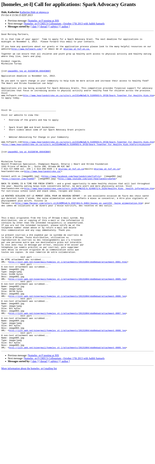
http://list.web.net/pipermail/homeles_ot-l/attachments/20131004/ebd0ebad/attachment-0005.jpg (67, 328)
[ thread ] (43, 26)
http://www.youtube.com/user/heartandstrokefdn (87, 207)
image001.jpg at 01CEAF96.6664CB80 (28, 78)
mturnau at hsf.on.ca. (76, 52)
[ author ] (65, 26)
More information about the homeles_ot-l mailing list (29, 431)
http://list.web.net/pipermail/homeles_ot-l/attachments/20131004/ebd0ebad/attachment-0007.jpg (67, 369)
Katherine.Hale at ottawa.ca (34, 12)
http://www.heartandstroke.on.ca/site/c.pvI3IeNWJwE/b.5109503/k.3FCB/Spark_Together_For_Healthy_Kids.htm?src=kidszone (76, 166)
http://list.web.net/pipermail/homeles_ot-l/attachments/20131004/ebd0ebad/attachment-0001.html (68, 307)
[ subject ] (54, 26)
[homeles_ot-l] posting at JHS (43, 20)
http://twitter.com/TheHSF (18, 207)
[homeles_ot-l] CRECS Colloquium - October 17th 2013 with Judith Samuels (64, 23)
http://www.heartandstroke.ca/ (42, 199)
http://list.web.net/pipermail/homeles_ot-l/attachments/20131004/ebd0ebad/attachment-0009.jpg (67, 410)
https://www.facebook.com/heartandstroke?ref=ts (71, 205)
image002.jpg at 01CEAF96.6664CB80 (28, 175)
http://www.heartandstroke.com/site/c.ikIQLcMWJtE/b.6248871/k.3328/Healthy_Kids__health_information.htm (89, 219)
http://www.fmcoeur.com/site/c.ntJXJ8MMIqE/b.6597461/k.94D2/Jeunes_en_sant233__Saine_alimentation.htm (78, 237)
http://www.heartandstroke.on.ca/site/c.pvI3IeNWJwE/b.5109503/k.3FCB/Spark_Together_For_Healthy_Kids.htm (88, 108)
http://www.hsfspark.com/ (26, 52)
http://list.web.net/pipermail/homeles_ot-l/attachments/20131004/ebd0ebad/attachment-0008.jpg (67, 390)
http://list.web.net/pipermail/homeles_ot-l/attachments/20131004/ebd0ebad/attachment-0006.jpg (67, 348)
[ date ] (34, 26)
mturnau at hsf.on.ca (71, 196)
